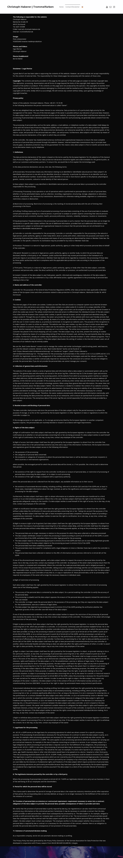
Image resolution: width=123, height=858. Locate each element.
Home (61, 7)
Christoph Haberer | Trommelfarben (30, 6)
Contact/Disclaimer (73, 7)
